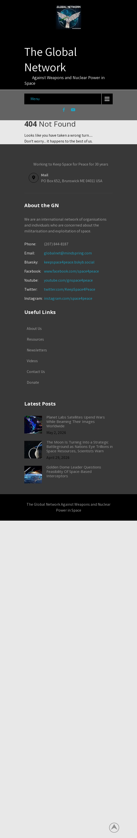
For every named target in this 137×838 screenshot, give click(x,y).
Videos (32, 360)
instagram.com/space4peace (68, 298)
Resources (35, 339)
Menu (35, 98)
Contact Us (36, 371)
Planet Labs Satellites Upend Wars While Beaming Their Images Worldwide (75, 421)
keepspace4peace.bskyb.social (69, 262)
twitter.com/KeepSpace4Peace (69, 289)
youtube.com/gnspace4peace (68, 280)
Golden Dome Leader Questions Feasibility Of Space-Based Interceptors (73, 471)
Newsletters (37, 350)
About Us (34, 328)
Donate (33, 382)
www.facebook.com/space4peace (71, 271)
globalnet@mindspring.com (58, 253)
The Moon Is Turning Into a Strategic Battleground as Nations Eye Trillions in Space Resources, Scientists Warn (79, 446)
